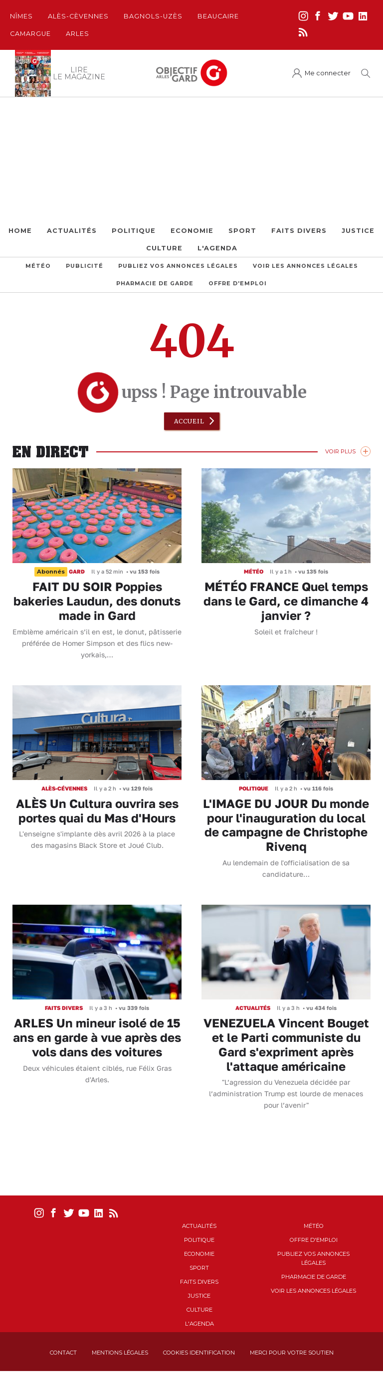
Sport (242, 230)
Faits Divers (299, 230)
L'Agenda (217, 248)
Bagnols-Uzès (153, 16)
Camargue (30, 33)
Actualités (72, 230)
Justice (358, 230)
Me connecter (328, 73)
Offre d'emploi (237, 283)
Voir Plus (340, 451)
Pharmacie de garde (154, 283)
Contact (63, 1352)
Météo (38, 266)
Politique (134, 230)
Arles (77, 33)
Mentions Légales (120, 1352)
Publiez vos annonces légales (178, 266)
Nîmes (21, 16)
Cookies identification (199, 1352)
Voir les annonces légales (305, 266)
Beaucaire (218, 16)
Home (20, 230)
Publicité (84, 266)
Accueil (189, 421)
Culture (164, 248)
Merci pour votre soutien (292, 1352)
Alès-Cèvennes (78, 16)
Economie (192, 230)
